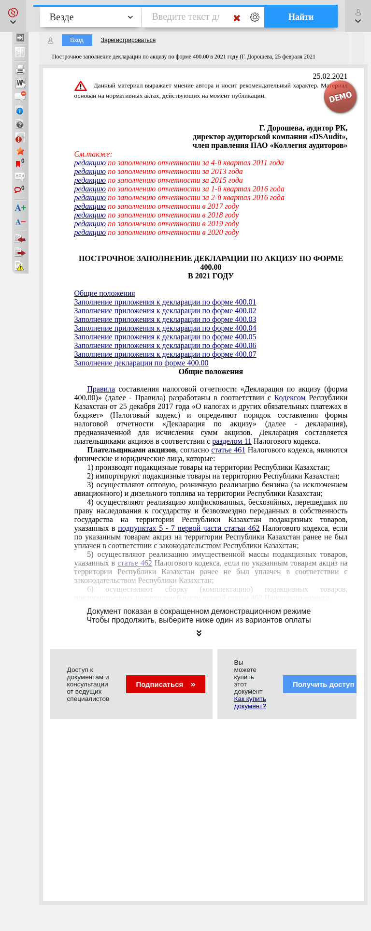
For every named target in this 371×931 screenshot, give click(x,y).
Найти (301, 17)
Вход (77, 40)
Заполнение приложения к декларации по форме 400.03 (165, 319)
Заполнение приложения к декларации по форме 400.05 (165, 337)
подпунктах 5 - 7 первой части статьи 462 (188, 528)
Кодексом (290, 397)
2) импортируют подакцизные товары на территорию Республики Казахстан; (213, 476)
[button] (13, 16)
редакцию (90, 163)
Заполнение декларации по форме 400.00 (141, 363)
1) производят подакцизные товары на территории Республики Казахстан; (208, 467)
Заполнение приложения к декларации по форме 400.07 (165, 354)
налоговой (211, 415)
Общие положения (104, 293)
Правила (101, 389)
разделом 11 (232, 441)
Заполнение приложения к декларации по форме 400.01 (165, 302)
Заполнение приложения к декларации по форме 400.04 (165, 328)
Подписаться (165, 684)
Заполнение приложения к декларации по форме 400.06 (165, 345)
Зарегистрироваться (128, 40)
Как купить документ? (250, 702)
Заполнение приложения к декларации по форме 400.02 (165, 310)
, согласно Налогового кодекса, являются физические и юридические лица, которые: (211, 454)
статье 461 (228, 450)
